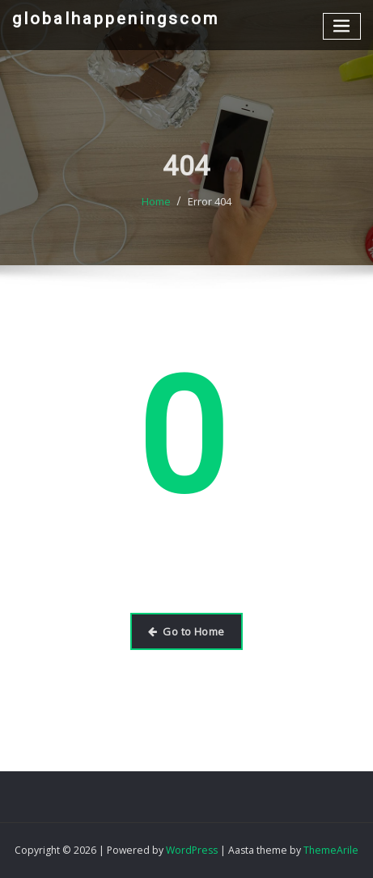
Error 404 (209, 208)
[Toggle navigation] (342, 26)
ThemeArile (330, 850)
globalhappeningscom (115, 18)
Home (156, 208)
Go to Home (186, 631)
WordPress (192, 850)
